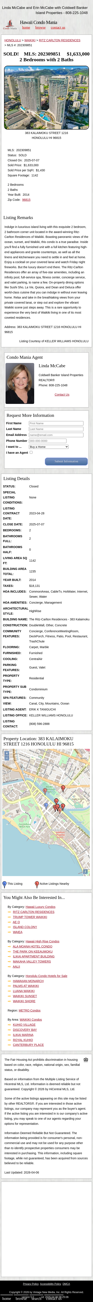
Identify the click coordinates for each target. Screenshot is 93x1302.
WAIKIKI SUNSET (25, 996)
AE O (16, 922)
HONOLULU (12, 40)
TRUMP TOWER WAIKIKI (30, 917)
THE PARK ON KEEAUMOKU (33, 951)
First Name (13, 423)
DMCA (66, 1283)
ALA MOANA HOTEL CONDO (32, 946)
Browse (40, 27)
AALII (16, 966)
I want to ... (13, 446)
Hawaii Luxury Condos (40, 906)
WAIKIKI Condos (31, 1019)
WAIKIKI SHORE (24, 1001)
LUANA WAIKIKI (24, 991)
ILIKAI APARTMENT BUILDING (34, 956)
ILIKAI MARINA (23, 1035)
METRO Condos (30, 1010)
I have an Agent (17, 452)
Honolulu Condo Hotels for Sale (46, 976)
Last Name (13, 429)
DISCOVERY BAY (25, 1029)
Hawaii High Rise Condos (42, 941)
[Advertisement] (46, 1229)
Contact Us (58, 27)
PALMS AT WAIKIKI (26, 986)
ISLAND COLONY (25, 927)
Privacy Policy (31, 1283)
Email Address (16, 435)
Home (26, 27)
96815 (26, 199)
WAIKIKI (29, 40)
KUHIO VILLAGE (24, 1024)
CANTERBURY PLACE (28, 1045)
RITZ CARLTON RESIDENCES (59, 40)
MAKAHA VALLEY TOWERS (32, 961)
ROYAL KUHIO (23, 1040)
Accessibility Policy (50, 1283)
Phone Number (16, 440)
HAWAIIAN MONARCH (28, 981)
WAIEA (18, 932)
